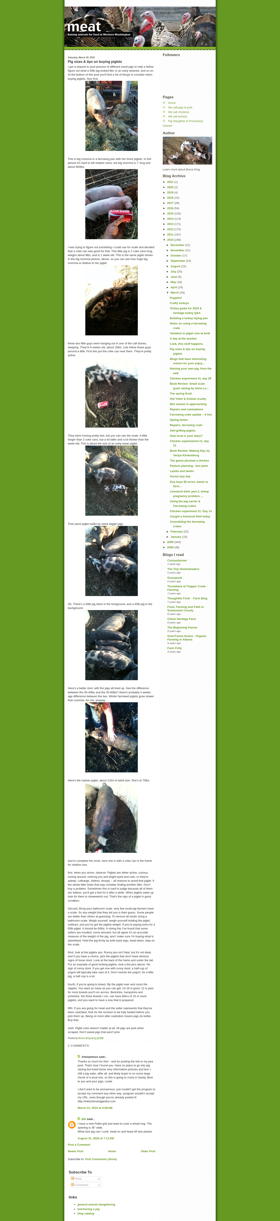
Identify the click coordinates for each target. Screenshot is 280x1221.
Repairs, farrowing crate (186, 425)
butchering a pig (88, 1209)
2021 (170, 182)
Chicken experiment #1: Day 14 (191, 511)
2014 (170, 218)
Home (112, 1151)
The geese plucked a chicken (189, 460)
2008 (170, 547)
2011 (170, 234)
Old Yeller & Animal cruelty (188, 398)
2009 (170, 542)
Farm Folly (174, 648)
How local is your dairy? (186, 435)
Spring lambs (179, 419)
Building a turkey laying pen (189, 318)
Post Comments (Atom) (101, 1159)
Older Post (148, 1151)
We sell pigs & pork (180, 107)
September (178, 260)
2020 (170, 187)
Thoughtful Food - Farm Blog (187, 598)
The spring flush (181, 393)
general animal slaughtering (96, 1204)
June (174, 276)
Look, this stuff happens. (186, 343)
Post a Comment (79, 1144)
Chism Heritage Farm (181, 619)
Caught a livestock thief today (190, 516)
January (176, 536)
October (176, 255)
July (174, 271)
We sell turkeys (177, 116)
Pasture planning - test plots (189, 465)
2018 (170, 197)
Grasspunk (174, 577)
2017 (170, 203)
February (177, 531)
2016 (170, 208)
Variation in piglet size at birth (190, 333)
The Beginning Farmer (182, 627)
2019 (170, 192)
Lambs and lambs (182, 471)
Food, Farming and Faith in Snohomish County (185, 608)
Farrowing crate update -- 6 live (191, 414)
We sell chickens (178, 112)
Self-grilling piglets (182, 430)
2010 (170, 239)
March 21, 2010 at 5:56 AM (95, 1108)
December (178, 245)
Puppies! (176, 297)
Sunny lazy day (180, 476)
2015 (170, 213)
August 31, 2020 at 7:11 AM (96, 1138)
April (174, 287)
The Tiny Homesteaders (183, 569)
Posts (76, 1178)
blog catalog (85, 1213)
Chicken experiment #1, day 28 (190, 378)
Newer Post (75, 1151)
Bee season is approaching (188, 404)
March (175, 292)
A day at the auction (183, 338)
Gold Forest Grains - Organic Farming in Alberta (186, 637)
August (176, 266)
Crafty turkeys (179, 303)
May (174, 282)
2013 (170, 224)
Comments (79, 1185)
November (178, 250)
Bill (84, 1119)
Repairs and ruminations (186, 409)
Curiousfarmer (177, 560)
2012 (170, 229)
